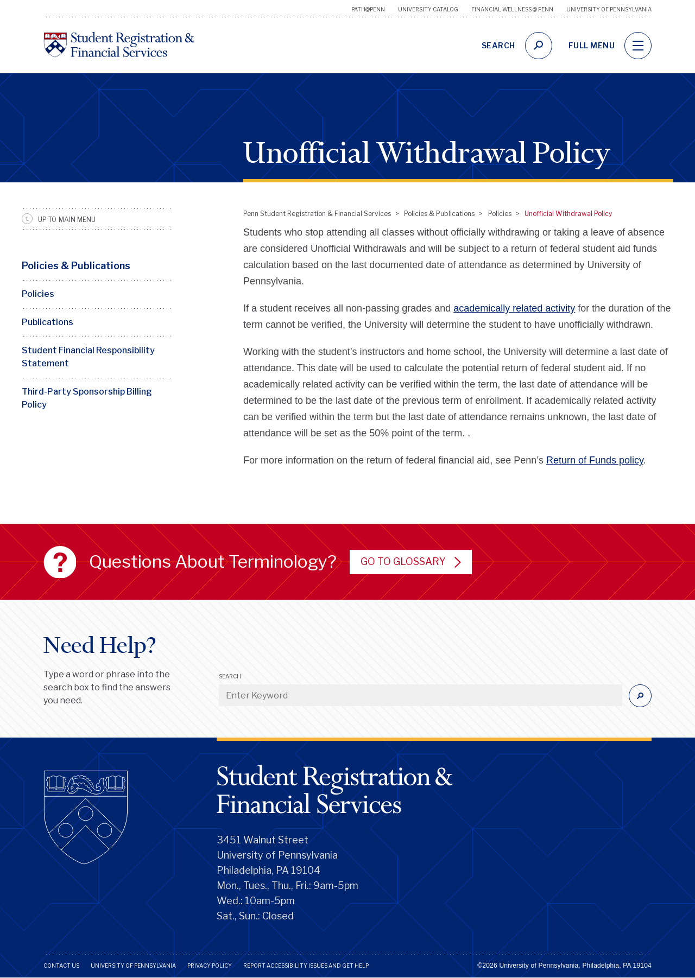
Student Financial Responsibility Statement (88, 357)
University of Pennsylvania (609, 9)
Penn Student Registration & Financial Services (317, 213)
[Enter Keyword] (420, 695)
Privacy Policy (209, 965)
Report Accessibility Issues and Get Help (306, 965)
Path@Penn (368, 9)
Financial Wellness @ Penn (512, 9)
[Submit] (640, 695)
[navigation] (638, 45)
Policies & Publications (76, 265)
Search (230, 676)
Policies (38, 294)
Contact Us (61, 965)
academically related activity (514, 308)
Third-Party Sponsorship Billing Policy (87, 398)
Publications (47, 322)
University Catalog (428, 9)
